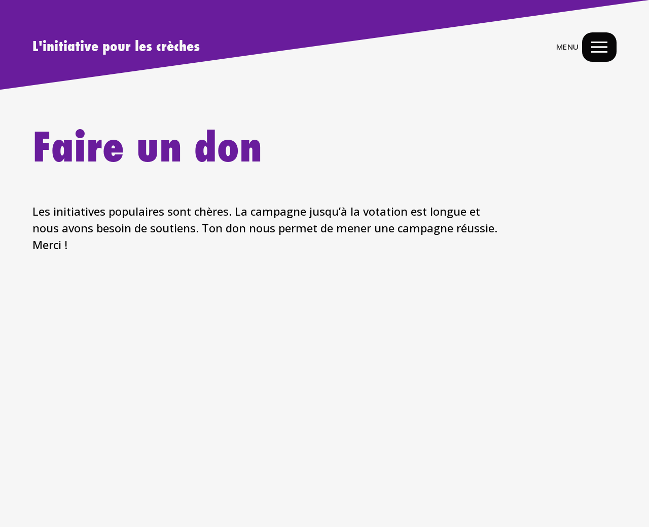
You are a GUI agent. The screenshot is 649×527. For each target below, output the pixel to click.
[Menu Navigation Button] (599, 47)
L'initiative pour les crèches (116, 47)
